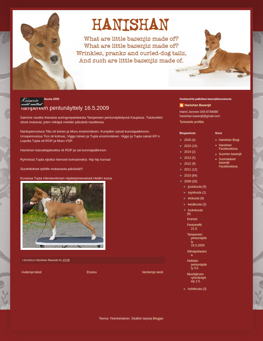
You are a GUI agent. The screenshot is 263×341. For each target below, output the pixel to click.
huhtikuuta (195, 289)
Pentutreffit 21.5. (194, 226)
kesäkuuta (195, 204)
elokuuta (194, 198)
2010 (188, 175)
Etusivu (92, 272)
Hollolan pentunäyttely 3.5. (197, 264)
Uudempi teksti (31, 272)
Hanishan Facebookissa (228, 147)
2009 (188, 181)
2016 (188, 140)
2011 (188, 169)
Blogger (158, 318)
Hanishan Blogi (229, 140)
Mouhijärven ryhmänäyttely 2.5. (196, 277)
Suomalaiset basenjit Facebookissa (228, 162)
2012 (188, 163)
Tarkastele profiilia (192, 122)
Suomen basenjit (230, 154)
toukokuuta (195, 210)
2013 (188, 158)
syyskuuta (195, 192)
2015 (188, 146)
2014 (188, 152)
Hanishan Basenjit (198, 105)
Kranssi (192, 219)
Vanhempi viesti (152, 272)
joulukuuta (195, 186)
